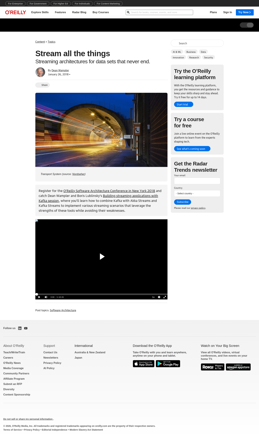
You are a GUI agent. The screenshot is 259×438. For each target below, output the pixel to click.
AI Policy (49, 368)
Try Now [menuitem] (244, 12)
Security (208, 57)
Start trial (182, 104)
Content (40, 41)
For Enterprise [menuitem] (15, 3)
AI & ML (177, 51)
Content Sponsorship (16, 394)
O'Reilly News (12, 363)
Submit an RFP (12, 384)
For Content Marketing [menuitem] (108, 3)
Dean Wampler (60, 70)
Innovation (178, 57)
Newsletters (50, 357)
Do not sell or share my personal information (28, 419)
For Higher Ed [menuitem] (61, 3)
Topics (51, 41)
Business (191, 51)
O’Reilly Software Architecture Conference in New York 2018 (109, 190)
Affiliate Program (14, 378)
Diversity (9, 389)
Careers (8, 357)
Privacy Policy (52, 363)
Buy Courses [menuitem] (100, 12)
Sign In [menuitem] (227, 12)
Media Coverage (13, 368)
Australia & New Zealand (89, 352)
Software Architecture (63, 310)
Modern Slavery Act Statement (86, 429)
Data (203, 51)
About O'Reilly (13, 346)
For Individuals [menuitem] (82, 3)
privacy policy (198, 207)
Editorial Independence (54, 429)
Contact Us (50, 352)
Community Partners (16, 373)
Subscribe (182, 202)
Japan (78, 357)
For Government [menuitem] (38, 3)
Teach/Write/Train (14, 352)
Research (194, 57)
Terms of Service (12, 429)
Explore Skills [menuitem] (40, 12)
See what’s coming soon (191, 148)
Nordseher (78, 174)
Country (178, 187)
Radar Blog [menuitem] (79, 12)
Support (49, 346)
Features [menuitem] (60, 12)
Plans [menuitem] (213, 12)
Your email (179, 175)
